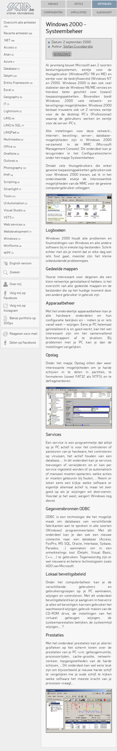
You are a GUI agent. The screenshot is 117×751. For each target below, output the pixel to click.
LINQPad (11, 132)
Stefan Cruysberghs (78, 46)
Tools (10, 196)
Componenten (53, 12)
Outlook (11, 160)
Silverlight (12, 189)
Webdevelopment (18, 231)
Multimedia (13, 139)
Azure (9, 61)
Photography (15, 168)
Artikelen (104, 4)
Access (10, 47)
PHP (8, 175)
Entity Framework (18, 83)
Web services (14, 224)
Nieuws (53, 4)
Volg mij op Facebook (14, 295)
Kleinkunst (104, 12)
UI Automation (15, 203)
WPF (9, 253)
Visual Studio (15, 210)
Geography (13, 97)
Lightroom (13, 111)
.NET (9, 40)
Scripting (12, 182)
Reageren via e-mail (20, 334)
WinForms (12, 245)
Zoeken (11, 272)
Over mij (12, 284)
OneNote (11, 153)
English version (17, 263)
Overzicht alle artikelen (20, 24)
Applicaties (79, 12)
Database (12, 68)
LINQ (9, 118)
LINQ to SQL (14, 125)
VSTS (9, 217)
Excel (9, 90)
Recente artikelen (18, 33)
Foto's (78, 4)
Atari (9, 54)
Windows (12, 238)
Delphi (10, 75)
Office (10, 146)
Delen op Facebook (19, 343)
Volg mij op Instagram (14, 307)
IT (6, 104)
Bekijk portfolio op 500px (19, 320)
